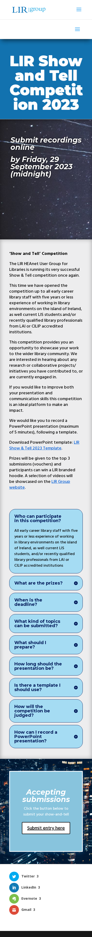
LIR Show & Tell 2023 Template (44, 445)
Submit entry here (46, 828)
